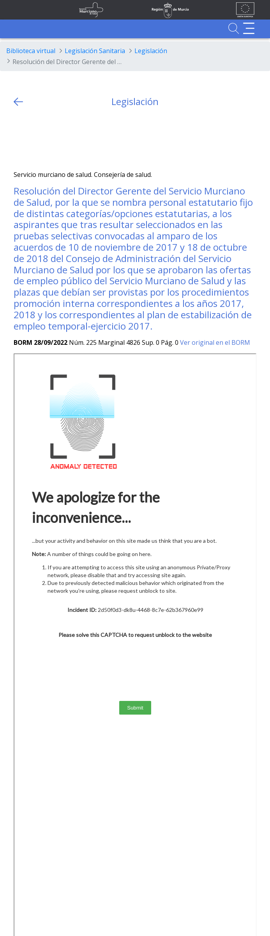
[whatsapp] (50, 139)
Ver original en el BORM (215, 342)
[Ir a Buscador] (233, 28)
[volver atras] (18, 102)
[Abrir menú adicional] (248, 28)
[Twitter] (20, 139)
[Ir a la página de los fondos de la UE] (245, 9)
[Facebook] (35, 139)
